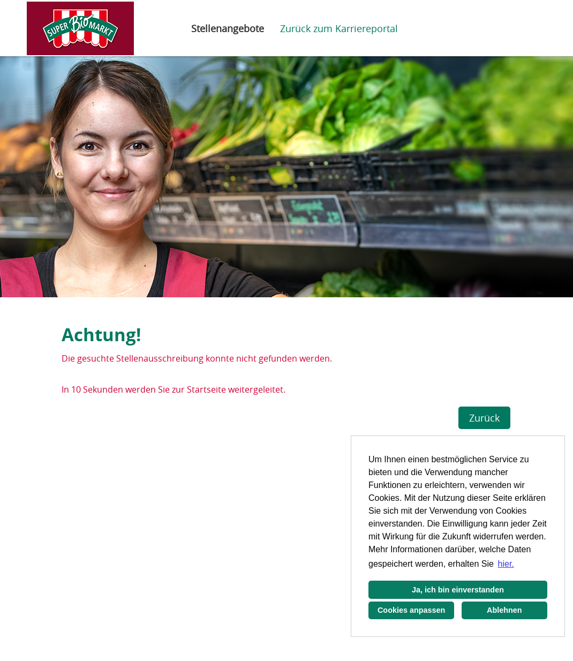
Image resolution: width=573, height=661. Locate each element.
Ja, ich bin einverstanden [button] (458, 589)
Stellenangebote (227, 28)
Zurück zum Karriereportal (339, 28)
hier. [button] (506, 563)
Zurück (484, 417)
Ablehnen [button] (504, 610)
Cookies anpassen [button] (411, 610)
